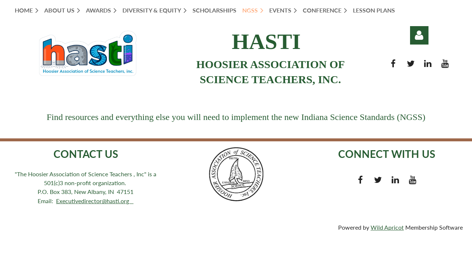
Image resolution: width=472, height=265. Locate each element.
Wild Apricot (387, 227)
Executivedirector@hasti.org (94, 200)
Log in (419, 35)
